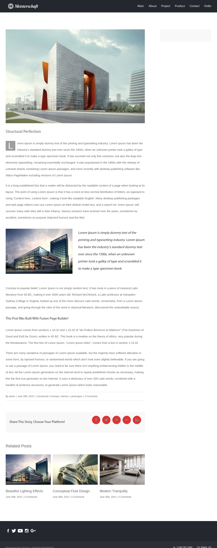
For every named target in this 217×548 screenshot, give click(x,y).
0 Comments (91, 396)
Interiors (64, 396)
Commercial (42, 396)
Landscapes (76, 396)
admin (12, 396)
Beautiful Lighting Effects (24, 491)
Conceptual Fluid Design (71, 491)
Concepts (54, 396)
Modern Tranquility (114, 491)
